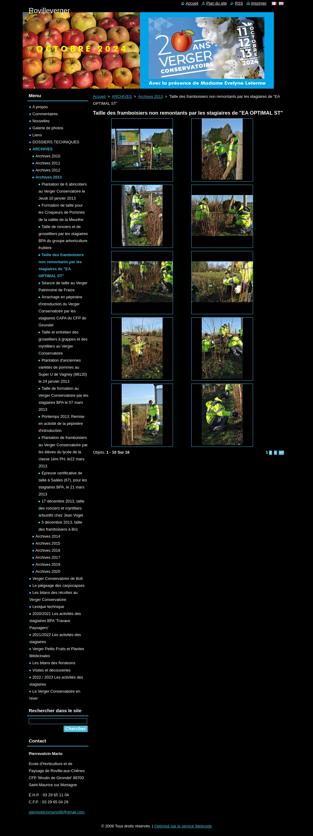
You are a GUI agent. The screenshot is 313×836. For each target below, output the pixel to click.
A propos (40, 107)
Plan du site (216, 3)
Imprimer (259, 3)
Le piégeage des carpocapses (58, 585)
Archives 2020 (47, 571)
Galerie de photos (47, 128)
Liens (37, 135)
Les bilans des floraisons (53, 663)
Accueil (99, 96)
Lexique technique (48, 606)
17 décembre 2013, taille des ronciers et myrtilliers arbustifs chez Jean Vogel (61, 508)
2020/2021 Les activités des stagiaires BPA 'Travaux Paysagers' (55, 620)
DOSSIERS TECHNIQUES (55, 142)
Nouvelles (41, 121)
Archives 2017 (47, 557)
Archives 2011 (47, 163)
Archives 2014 (47, 536)
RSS (239, 3)
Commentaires (45, 114)
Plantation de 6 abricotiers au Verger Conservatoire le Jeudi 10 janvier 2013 (63, 191)
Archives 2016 (47, 550)
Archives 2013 (150, 96)
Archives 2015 (47, 543)
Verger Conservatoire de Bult (57, 578)
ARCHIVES (122, 96)
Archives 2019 (47, 564)
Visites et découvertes (51, 670)
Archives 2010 (47, 156)
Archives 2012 (47, 170)
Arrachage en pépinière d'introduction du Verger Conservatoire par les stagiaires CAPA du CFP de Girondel (62, 311)
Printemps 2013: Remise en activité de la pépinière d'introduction (61, 423)
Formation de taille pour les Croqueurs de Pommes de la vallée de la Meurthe (62, 212)
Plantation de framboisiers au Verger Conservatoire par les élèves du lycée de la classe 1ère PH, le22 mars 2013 (63, 451)
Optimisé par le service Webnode (183, 826)
